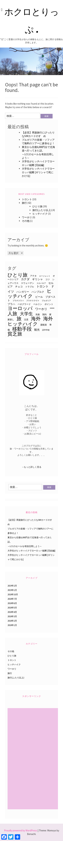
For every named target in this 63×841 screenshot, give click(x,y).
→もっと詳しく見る (31, 467)
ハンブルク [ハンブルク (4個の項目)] (38, 291)
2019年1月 (12, 590)
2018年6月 (12, 603)
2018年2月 (12, 620)
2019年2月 (12, 585)
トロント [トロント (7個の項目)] (42, 286)
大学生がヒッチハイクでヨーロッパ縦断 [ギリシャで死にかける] (38, 172)
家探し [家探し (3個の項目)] (11, 319)
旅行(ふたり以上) (42, 210)
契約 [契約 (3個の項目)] (44, 314)
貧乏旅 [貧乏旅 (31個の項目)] (15, 334)
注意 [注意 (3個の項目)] (26, 319)
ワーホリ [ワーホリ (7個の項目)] (41, 309)
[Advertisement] (33, 759)
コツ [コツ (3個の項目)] (47, 279)
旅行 (24, 202)
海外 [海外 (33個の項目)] (36, 318)
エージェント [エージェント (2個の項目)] (44, 276)
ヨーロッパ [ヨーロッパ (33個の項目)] (20, 308)
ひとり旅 (37, 206)
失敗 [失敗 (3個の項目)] (37, 314)
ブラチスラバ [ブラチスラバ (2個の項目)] (18, 301)
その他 (25, 220)
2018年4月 (12, 612)
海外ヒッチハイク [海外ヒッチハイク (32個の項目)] (30, 321)
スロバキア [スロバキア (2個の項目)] (41, 283)
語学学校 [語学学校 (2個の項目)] (46, 330)
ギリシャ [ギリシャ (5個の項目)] (37, 279)
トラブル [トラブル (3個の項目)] (29, 286)
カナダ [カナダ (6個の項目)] (25, 279)
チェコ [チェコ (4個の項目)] (19, 286)
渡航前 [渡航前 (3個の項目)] (43, 324)
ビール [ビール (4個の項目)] (39, 296)
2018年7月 (12, 598)
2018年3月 (12, 616)
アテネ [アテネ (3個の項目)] (33, 275)
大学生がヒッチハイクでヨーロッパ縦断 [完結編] (31, 550)
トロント (27, 199)
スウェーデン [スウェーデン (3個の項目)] (27, 283)
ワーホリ (27, 217)
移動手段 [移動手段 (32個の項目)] (22, 329)
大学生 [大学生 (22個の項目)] (26, 313)
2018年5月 (12, 607)
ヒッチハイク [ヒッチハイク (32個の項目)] (30, 293)
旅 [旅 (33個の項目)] (19, 318)
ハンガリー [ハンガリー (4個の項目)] (22, 291)
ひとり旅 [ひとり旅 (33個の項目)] (18, 275)
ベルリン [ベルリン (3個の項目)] (37, 304)
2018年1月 (12, 625)
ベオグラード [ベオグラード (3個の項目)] (24, 304)
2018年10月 (13, 594)
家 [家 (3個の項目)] (50, 314)
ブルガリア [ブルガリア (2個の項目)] (46, 301)
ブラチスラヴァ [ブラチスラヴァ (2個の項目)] (32, 301)
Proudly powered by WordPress (20, 830)
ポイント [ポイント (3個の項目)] (49, 304)
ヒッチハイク (40, 213)
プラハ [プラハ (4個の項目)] (11, 304)
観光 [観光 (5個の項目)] (37, 329)
